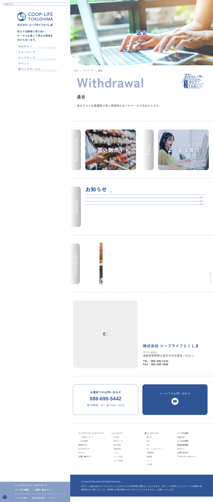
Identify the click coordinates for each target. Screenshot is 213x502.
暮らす (150, 442)
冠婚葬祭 (151, 458)
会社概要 (85, 446)
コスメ (117, 458)
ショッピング (25, 53)
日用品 (117, 442)
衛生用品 (118, 450)
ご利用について (88, 442)
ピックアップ (25, 59)
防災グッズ (119, 446)
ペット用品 (119, 462)
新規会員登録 (38, 497)
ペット (150, 466)
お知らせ (181, 442)
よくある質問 (21, 497)
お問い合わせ (183, 458)
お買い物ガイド (43, 489)
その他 (150, 470)
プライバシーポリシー (187, 462)
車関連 (150, 462)
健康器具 (118, 454)
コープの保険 (22, 489)
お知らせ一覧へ (58, 5)
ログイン (53, 497)
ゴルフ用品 (119, 466)
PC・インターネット (156, 454)
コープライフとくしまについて (31, 485)
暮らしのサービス (28, 73)
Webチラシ (23, 46)
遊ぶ (149, 446)
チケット (22, 66)
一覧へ (114, 190)
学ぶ (149, 450)
